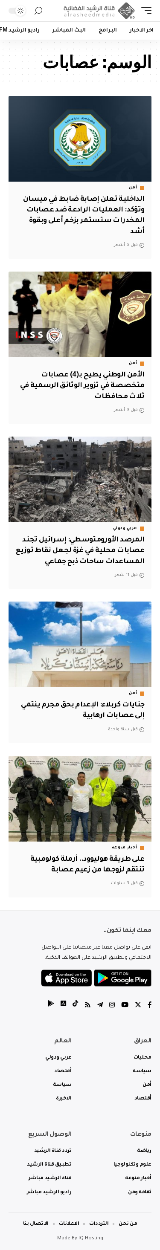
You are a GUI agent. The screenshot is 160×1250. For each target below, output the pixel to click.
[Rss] (87, 1006)
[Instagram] (112, 1006)
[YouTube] (124, 1006)
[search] (38, 10)
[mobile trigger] (144, 10)
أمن (133, 188)
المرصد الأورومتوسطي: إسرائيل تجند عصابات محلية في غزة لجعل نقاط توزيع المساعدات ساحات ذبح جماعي (80, 550)
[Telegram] (100, 1006)
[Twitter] (138, 1006)
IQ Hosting (91, 1238)
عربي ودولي (125, 529)
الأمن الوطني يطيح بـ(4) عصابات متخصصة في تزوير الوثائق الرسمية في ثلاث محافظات (82, 385)
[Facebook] (149, 1006)
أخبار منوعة (124, 848)
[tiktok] (75, 1006)
